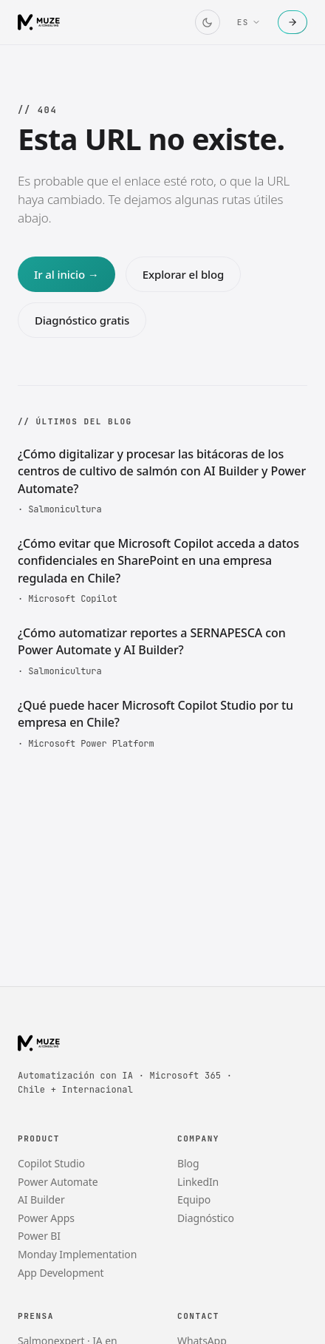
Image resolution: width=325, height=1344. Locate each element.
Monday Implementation (77, 1254)
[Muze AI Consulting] (39, 22)
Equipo (194, 1199)
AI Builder (41, 1199)
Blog (188, 1163)
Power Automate (58, 1182)
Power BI (39, 1236)
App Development (61, 1273)
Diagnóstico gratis (82, 320)
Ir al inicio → (66, 274)
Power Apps (46, 1218)
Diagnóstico (205, 1218)
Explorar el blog (184, 274)
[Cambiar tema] (207, 22)
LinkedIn (198, 1182)
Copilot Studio (51, 1163)
